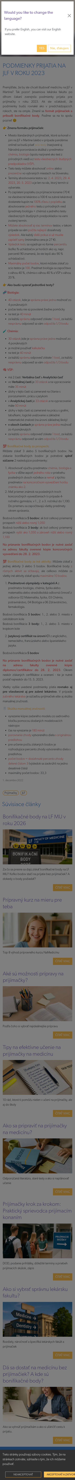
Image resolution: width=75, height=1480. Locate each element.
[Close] (69, 16)
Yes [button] (41, 48)
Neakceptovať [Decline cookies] (23, 1474)
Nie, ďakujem (59, 48)
